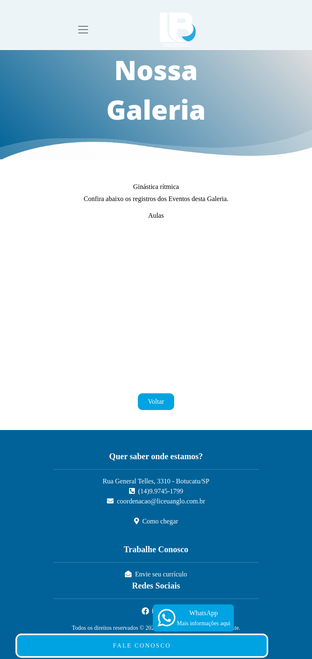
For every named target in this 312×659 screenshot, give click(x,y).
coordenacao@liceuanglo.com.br (156, 501)
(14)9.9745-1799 (156, 491)
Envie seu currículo (156, 574)
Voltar (156, 401)
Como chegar (156, 521)
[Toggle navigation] (83, 30)
